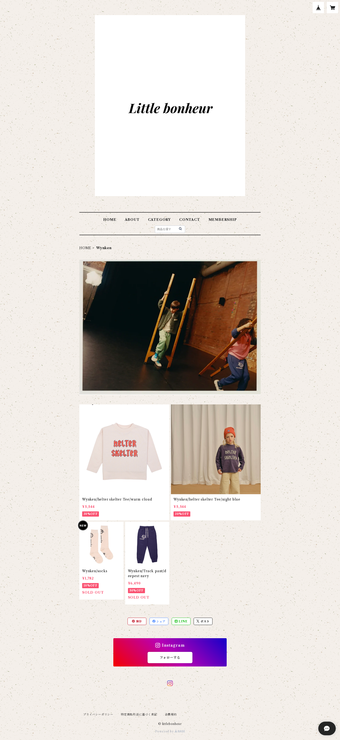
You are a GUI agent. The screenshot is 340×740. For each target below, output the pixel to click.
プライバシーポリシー (98, 714)
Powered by (170, 731)
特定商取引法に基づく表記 (139, 714)
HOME (109, 220)
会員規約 (171, 714)
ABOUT (132, 220)
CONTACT (189, 220)
